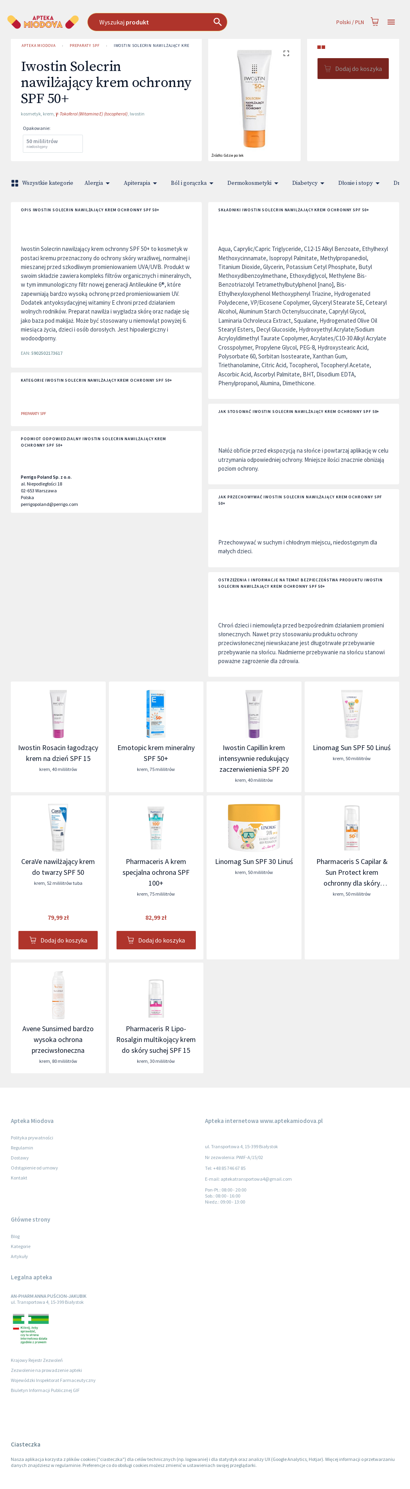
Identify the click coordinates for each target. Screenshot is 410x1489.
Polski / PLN (350, 22)
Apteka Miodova (38, 46)
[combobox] (176, 22)
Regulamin (22, 1148)
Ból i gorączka (193, 183)
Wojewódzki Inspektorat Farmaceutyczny (53, 1380)
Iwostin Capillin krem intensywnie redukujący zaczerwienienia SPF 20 (254, 758)
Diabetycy (309, 183)
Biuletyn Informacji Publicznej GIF (45, 1390)
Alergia (98, 183)
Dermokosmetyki (254, 183)
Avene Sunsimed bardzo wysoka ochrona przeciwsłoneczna (58, 1039)
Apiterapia (142, 183)
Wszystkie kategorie (43, 183)
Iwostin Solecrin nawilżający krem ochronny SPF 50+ (174, 46)
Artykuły (19, 1256)
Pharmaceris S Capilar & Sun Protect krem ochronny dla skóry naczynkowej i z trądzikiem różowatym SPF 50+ (352, 883)
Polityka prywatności (32, 1138)
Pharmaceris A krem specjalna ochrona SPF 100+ (156, 872)
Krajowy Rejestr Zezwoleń (37, 1360)
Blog (15, 1236)
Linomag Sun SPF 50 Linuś (352, 747)
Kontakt (19, 1178)
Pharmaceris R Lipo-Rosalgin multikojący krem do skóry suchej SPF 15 (156, 1039)
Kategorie (20, 1246)
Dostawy (20, 1158)
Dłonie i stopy (360, 183)
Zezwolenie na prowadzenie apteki (46, 1370)
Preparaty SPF (84, 46)
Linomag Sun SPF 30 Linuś (254, 861)
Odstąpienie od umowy (34, 1168)
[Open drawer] (391, 22)
